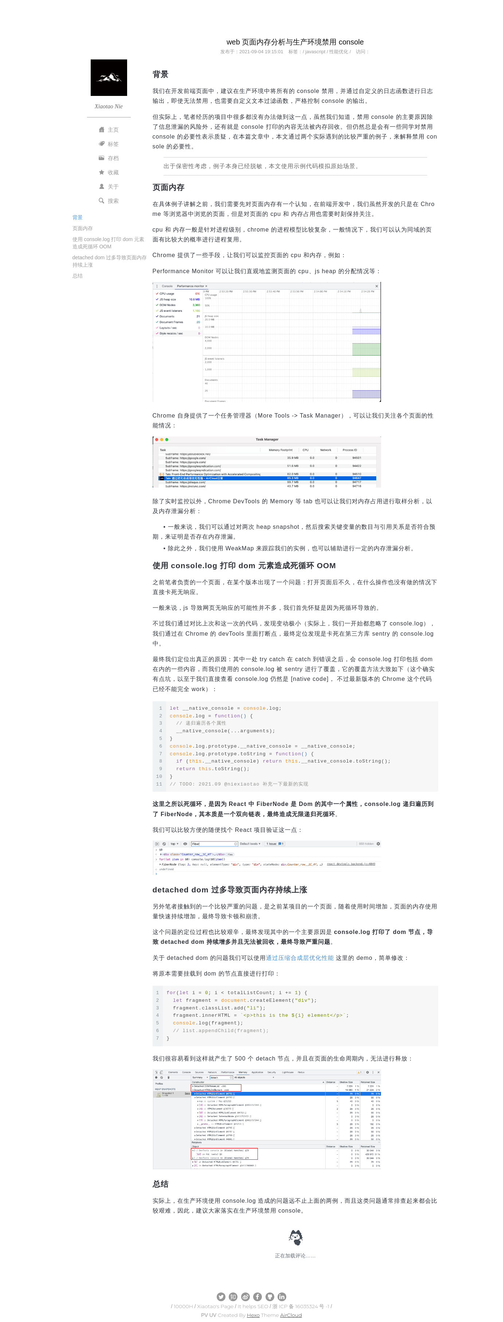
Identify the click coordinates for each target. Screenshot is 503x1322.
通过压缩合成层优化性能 (300, 958)
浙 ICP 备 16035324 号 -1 (300, 1306)
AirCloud (291, 1315)
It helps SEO (253, 1306)
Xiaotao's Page (215, 1306)
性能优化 (338, 51)
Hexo (253, 1315)
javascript (315, 51)
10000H (183, 1306)
